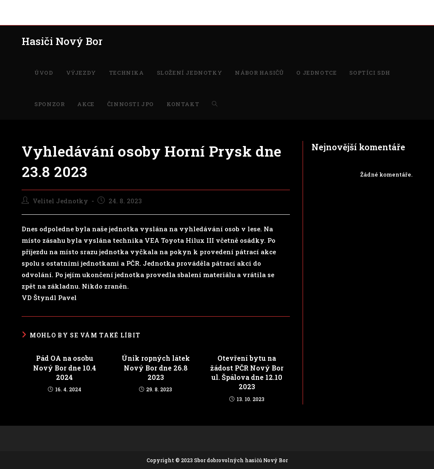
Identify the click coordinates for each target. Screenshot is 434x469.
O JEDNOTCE (240, 7)
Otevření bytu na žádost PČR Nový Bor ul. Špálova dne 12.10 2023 (247, 372)
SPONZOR (319, 7)
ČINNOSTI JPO (379, 7)
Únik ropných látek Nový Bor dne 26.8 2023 (156, 368)
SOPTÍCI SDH (281, 7)
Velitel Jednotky (60, 201)
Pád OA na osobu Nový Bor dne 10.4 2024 (64, 368)
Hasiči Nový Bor (62, 41)
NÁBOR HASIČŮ (196, 7)
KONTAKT (35, 17)
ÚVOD (30, 7)
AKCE (345, 7)
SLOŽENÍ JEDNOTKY (140, 7)
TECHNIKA (91, 7)
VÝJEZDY (57, 7)
